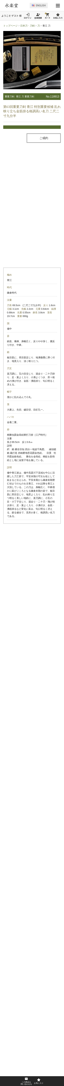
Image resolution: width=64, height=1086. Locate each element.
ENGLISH (39, 5)
